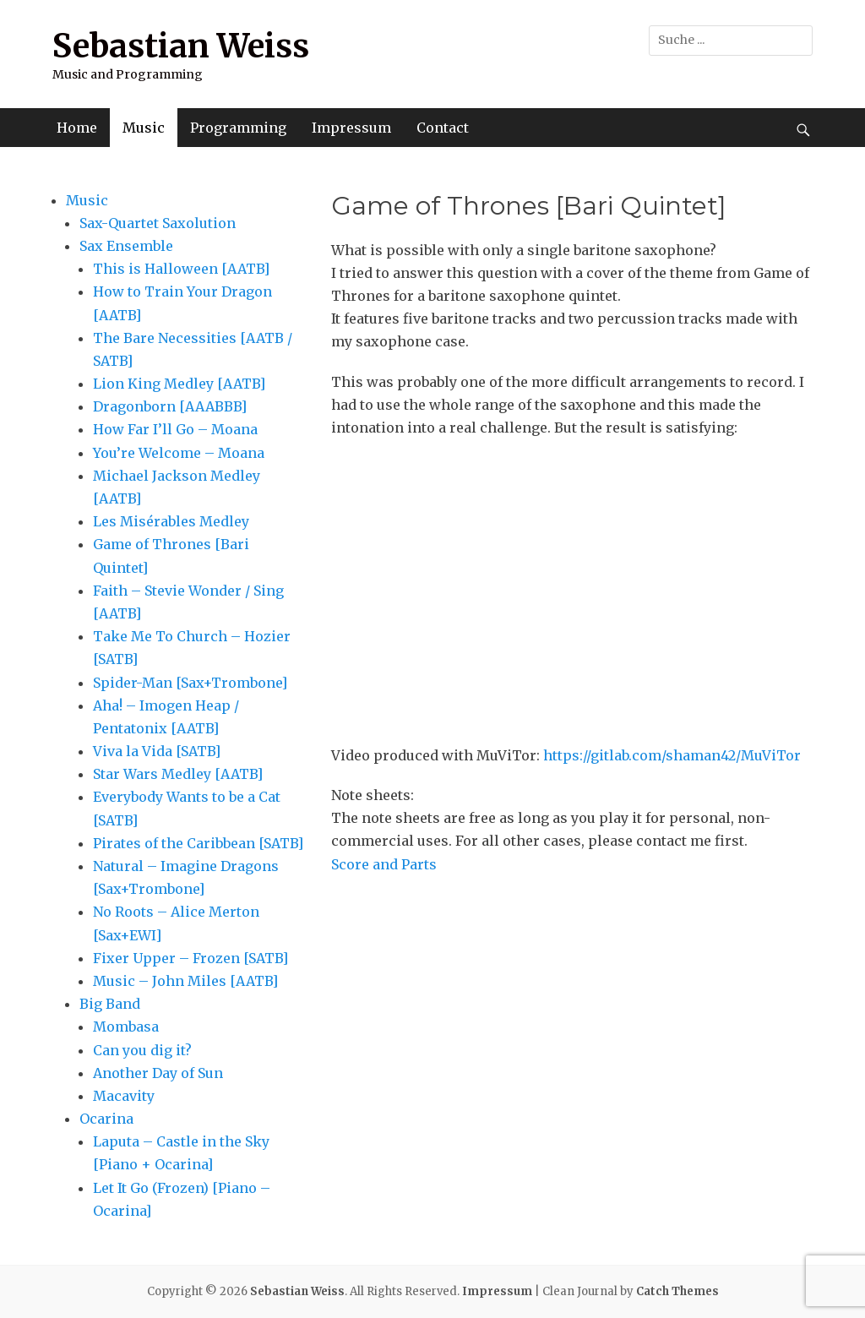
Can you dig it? (142, 1050)
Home (77, 127)
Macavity (124, 1095)
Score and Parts (384, 864)
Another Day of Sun (158, 1073)
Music (143, 127)
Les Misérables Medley (171, 521)
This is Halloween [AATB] (181, 268)
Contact (442, 127)
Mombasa (126, 1026)
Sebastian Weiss (180, 46)
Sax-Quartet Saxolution (157, 223)
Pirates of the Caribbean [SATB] (198, 843)
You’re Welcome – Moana (178, 452)
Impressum (351, 127)
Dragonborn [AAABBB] (170, 406)
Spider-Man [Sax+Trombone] (190, 682)
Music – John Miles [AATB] (185, 980)
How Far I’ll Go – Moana (175, 429)
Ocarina (106, 1118)
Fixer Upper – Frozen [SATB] (190, 958)
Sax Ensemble (126, 245)
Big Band (109, 1003)
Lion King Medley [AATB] (179, 383)
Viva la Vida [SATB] (156, 751)
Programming (238, 127)
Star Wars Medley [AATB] (178, 773)
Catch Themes (677, 1291)
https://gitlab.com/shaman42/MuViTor (672, 755)
